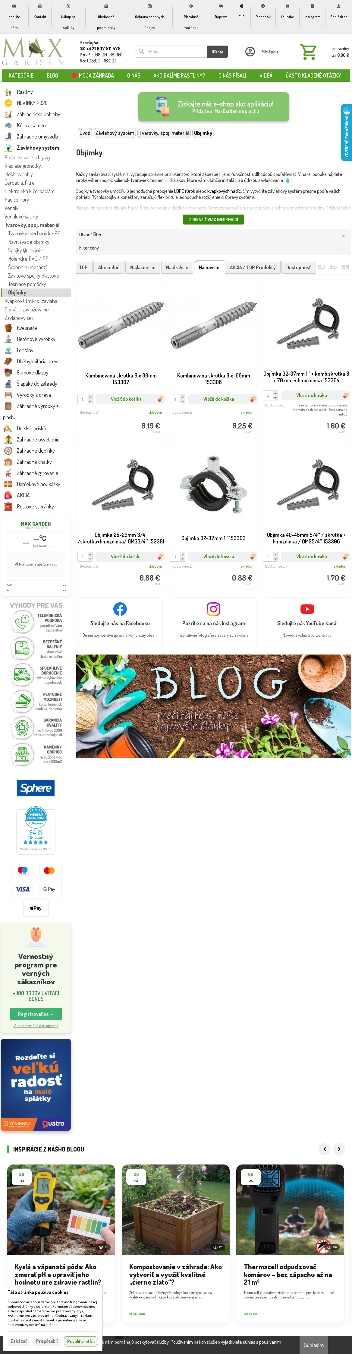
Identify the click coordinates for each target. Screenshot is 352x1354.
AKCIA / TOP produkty (253, 267)
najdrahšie (177, 267)
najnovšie (209, 267)
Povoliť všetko (81, 1341)
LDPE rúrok (184, 191)
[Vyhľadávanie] (171, 52)
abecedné (109, 267)
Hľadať (217, 51)
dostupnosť (298, 267)
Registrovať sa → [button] (36, 1014)
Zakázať (19, 1341)
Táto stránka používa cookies (38, 1292)
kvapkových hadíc (224, 191)
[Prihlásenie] (261, 51)
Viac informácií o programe (36, 1025)
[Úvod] (33, 51)
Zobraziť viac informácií (213, 219)
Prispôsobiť (47, 1341)
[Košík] (323, 52)
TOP (83, 267)
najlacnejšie (143, 267)
